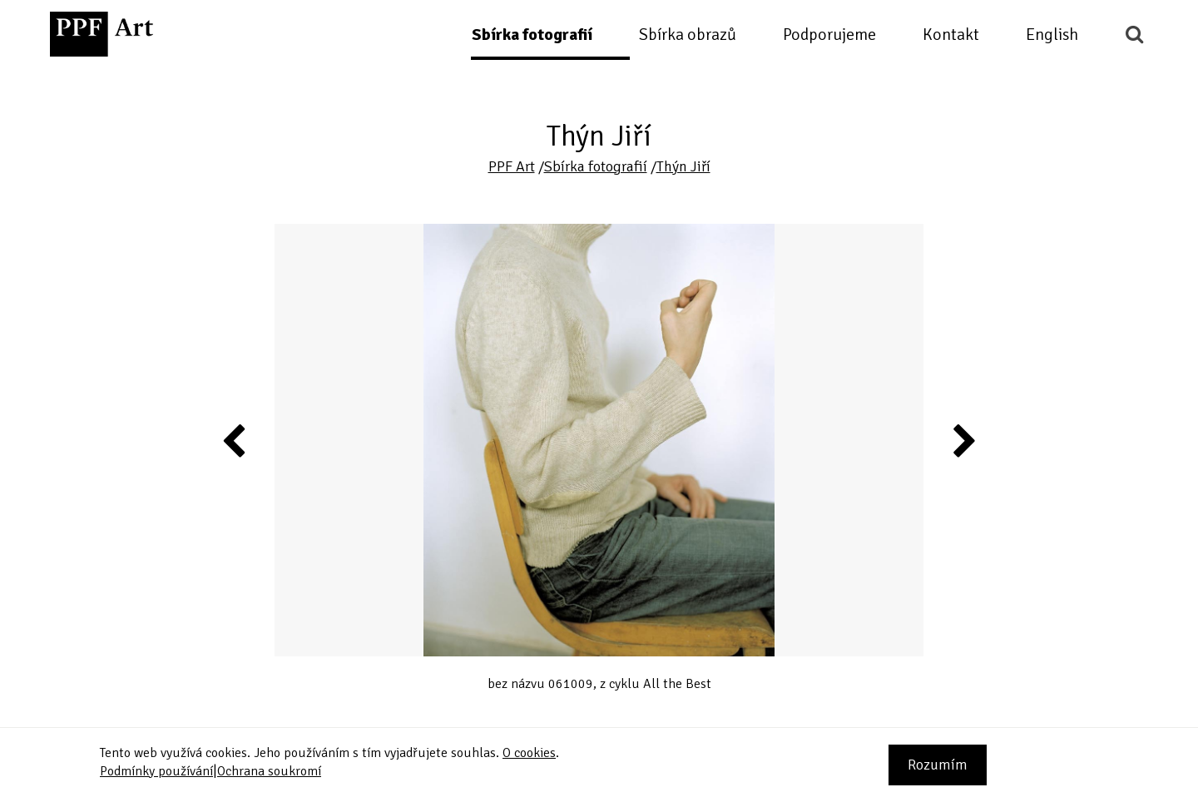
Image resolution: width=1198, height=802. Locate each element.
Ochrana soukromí (269, 771)
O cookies (529, 753)
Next (963, 440)
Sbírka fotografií (532, 34)
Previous (234, 440)
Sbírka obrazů (687, 34)
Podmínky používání (156, 771)
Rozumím (938, 764)
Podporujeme (829, 34)
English (1052, 34)
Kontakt (951, 34)
